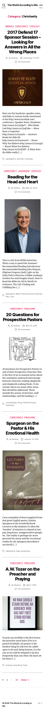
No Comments (24, 62)
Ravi (7, 296)
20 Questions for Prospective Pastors (22, 317)
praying (9, 665)
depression (10, 551)
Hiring (19, 402)
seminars (20, 159)
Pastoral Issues (27, 294)
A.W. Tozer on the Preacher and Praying (22, 573)
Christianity (21, 26)
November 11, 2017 (31, 58)
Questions (10, 405)
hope (18, 551)
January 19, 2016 (31, 439)
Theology (34, 26)
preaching (25, 551)
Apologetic (10, 294)
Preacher (38, 294)
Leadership (24, 171)
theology (29, 159)
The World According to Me (22, 5)
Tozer (25, 665)
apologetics (11, 159)
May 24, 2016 (31, 188)
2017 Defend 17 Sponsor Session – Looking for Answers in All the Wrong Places (22, 42)
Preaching (29, 309)
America (9, 26)
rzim (12, 296)
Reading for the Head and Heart (22, 179)
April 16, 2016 (31, 326)
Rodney (15, 58)
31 (16, 680)
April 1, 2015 (31, 585)
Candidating (11, 402)
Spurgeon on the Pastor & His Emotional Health (22, 428)
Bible (18, 294)
